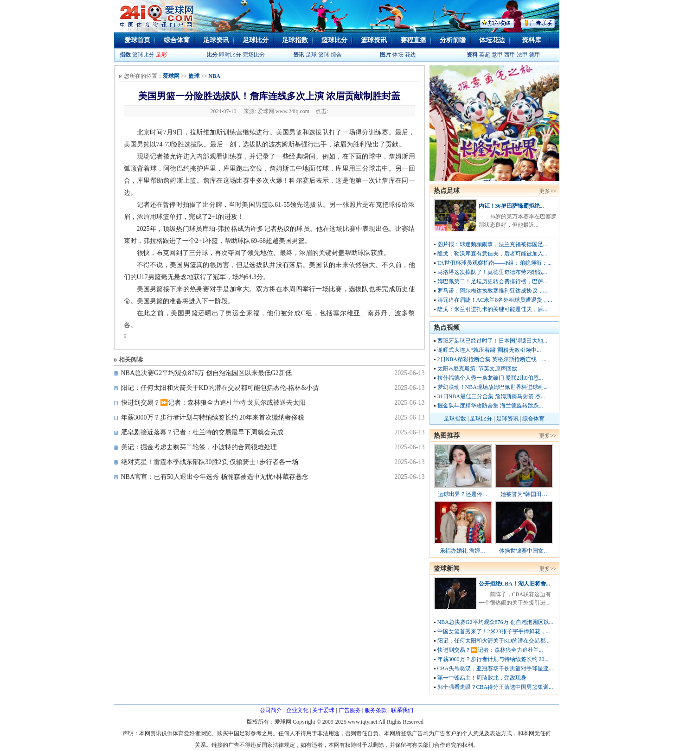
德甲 (534, 54)
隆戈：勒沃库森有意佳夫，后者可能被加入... (492, 253)
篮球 (323, 54)
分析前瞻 (453, 40)
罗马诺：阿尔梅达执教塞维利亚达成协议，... (492, 290)
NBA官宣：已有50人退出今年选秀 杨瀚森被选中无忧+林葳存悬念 (215, 476)
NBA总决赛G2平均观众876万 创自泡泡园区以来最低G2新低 (206, 372)
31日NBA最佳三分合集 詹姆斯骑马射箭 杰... (491, 396)
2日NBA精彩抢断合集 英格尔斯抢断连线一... (491, 359)
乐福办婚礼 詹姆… (463, 550)
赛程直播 (413, 40)
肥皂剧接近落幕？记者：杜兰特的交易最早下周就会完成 (202, 432)
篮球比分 (334, 40)
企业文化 (297, 710)
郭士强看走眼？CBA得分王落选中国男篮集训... (495, 687)
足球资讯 (216, 40)
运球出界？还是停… (463, 494)
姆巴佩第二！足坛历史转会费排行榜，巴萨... (492, 281)
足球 (310, 54)
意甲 (497, 54)
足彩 (161, 54)
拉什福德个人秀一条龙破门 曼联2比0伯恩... (490, 378)
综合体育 (177, 40)
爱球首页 (137, 40)
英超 (484, 54)
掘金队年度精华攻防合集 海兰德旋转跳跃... (490, 405)
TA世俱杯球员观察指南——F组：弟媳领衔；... (494, 263)
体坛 (398, 54)
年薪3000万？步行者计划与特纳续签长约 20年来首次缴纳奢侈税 (213, 417)
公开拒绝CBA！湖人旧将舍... (514, 583)
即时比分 (230, 54)
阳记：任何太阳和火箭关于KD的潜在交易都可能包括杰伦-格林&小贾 (220, 387)
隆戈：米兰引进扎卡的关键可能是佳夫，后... (492, 309)
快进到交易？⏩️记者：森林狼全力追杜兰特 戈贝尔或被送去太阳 (213, 402)
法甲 (522, 54)
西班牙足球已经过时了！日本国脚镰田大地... (492, 340)
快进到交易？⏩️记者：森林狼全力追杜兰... (490, 650)
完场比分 (254, 54)
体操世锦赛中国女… (524, 550)
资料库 (531, 40)
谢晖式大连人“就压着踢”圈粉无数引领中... (489, 350)
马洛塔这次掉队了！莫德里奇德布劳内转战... (492, 272)
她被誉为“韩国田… (523, 494)
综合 (336, 54)
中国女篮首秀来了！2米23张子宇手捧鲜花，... (493, 631)
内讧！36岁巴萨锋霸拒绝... (511, 206)
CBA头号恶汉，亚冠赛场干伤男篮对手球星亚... (495, 668)
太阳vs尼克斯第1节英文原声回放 (477, 368)
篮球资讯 (374, 40)
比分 (212, 54)
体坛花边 (492, 40)
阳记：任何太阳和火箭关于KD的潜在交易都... (493, 640)
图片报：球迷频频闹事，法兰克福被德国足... (492, 244)
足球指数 (295, 40)
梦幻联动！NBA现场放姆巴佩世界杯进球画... (492, 387)
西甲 (510, 54)
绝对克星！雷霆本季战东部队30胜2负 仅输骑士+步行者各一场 (209, 461)
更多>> (548, 191)
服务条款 (376, 710)
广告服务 (350, 710)
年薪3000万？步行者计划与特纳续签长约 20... (493, 659)
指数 (125, 54)
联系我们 (402, 710)
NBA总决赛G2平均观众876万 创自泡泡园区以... (495, 622)
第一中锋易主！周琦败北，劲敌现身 (481, 678)
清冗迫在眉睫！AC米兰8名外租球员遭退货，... (494, 300)
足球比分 (256, 40)
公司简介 (271, 710)
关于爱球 (323, 710)
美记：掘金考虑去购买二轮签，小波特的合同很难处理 (199, 447)
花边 (410, 54)
